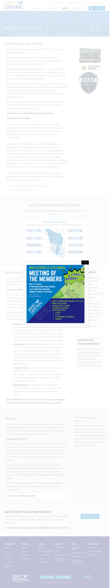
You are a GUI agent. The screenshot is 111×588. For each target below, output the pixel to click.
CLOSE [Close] (85, 262)
